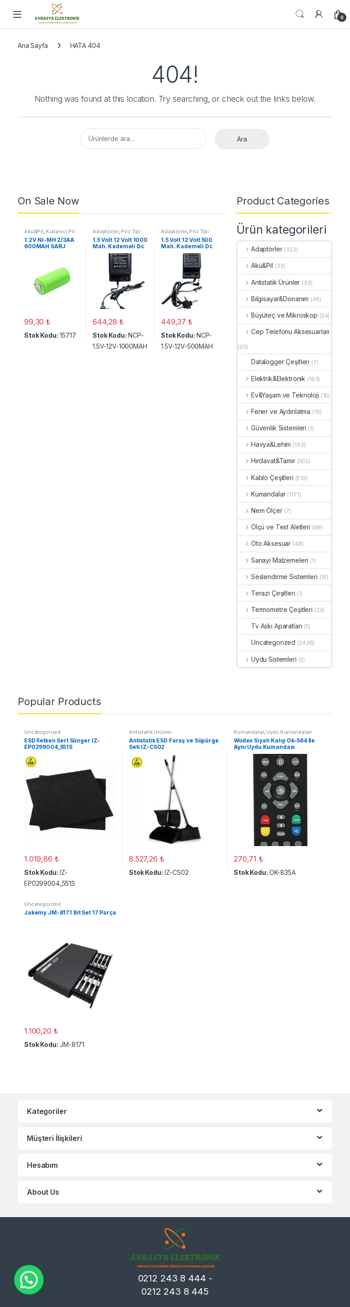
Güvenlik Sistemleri (271, 428)
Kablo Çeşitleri (265, 477)
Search (300, 14)
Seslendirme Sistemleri (277, 576)
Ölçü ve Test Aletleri (273, 527)
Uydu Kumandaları (289, 732)
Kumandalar (261, 494)
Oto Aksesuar (264, 543)
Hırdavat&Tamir (266, 461)
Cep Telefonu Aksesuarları (283, 331)
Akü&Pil (33, 231)
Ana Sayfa (33, 45)
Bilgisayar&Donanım (273, 299)
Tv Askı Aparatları (269, 626)
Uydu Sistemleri (267, 659)
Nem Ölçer (260, 510)
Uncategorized (266, 642)
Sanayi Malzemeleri (272, 560)
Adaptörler (105, 231)
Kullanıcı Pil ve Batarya (49, 234)
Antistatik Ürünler (268, 282)
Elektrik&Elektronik (271, 378)
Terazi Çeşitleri (266, 593)
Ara (242, 139)
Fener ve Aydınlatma (273, 411)
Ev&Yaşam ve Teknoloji (278, 395)
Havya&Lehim (264, 444)
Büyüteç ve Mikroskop (277, 315)
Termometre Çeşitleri (275, 609)
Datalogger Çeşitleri (273, 362)
